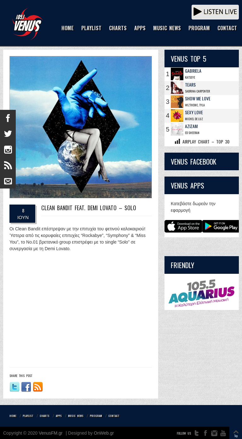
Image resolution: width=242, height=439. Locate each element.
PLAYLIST (91, 28)
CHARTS (118, 28)
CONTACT (227, 28)
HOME (67, 28)
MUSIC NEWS (167, 28)
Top (236, 435)
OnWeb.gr (104, 433)
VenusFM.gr (50, 433)
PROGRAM (199, 28)
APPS (140, 28)
